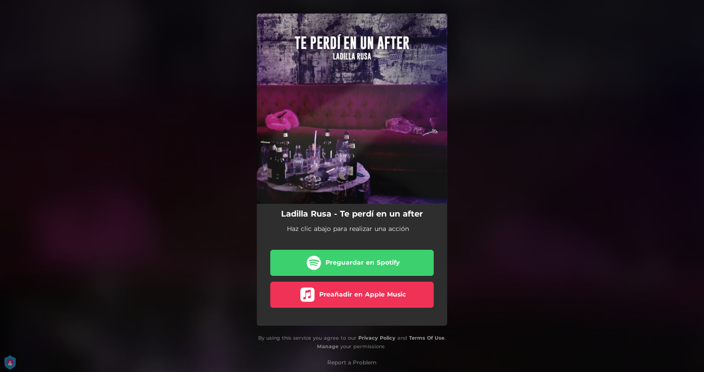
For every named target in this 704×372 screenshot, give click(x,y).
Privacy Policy (377, 338)
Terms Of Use (426, 338)
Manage (328, 346)
